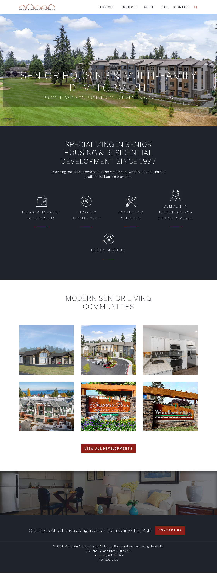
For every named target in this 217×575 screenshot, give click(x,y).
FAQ (164, 7)
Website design (140, 549)
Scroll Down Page (108, 117)
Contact (182, 7)
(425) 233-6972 (108, 562)
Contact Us (170, 532)
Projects (129, 7)
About (149, 7)
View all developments (108, 450)
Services (106, 7)
